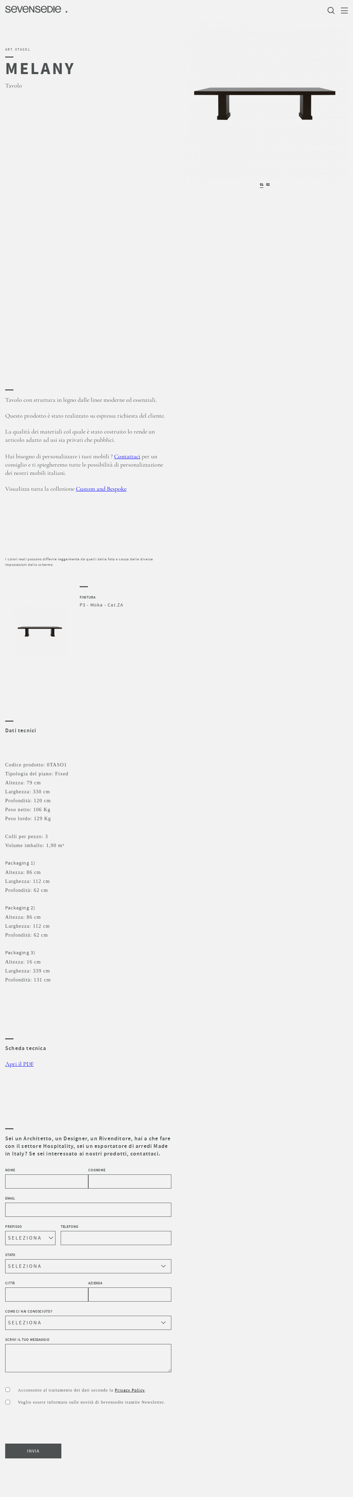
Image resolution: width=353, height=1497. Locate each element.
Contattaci (127, 457)
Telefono (116, 1234)
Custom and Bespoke (101, 489)
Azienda (129, 1291)
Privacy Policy (130, 1390)
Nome (46, 1178)
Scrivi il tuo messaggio (88, 1355)
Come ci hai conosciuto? (88, 1319)
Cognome (129, 1178)
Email (88, 1206)
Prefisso (30, 1234)
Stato (88, 1263)
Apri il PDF (19, 1064)
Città (46, 1291)
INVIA (33, 1451)
